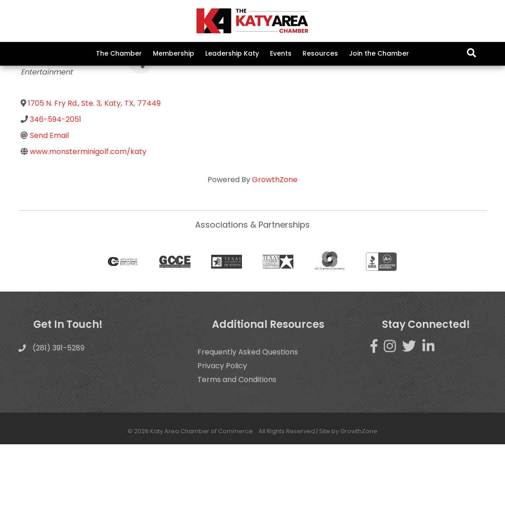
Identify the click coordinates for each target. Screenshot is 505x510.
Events (281, 53)
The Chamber (119, 53)
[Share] (140, 129)
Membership (173, 53)
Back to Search (46, 115)
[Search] (471, 53)
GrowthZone (274, 245)
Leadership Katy (232, 53)
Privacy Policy (222, 445)
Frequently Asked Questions (247, 431)
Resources (320, 53)
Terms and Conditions (236, 459)
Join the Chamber (379, 53)
